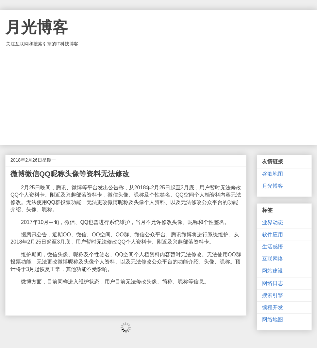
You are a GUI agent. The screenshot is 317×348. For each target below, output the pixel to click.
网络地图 (272, 319)
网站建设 (272, 271)
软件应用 (272, 234)
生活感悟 (272, 246)
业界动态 (272, 222)
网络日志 (272, 283)
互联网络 (272, 258)
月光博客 (36, 27)
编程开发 (272, 307)
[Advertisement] (158, 96)
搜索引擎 (272, 295)
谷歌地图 (272, 174)
